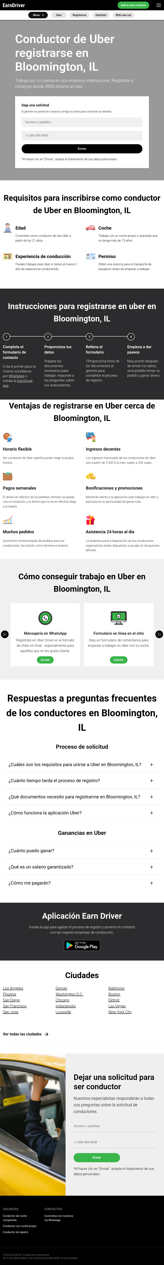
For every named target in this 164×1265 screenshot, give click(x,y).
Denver (61, 988)
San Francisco (15, 1006)
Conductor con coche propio (20, 1226)
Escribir (45, 659)
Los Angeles (13, 988)
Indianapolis (66, 1006)
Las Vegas (117, 1006)
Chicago (62, 1000)
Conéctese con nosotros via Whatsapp (58, 1218)
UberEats (101, 15)
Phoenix (9, 994)
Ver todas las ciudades (22, 1034)
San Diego (11, 1000)
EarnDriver (14, 5)
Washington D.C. (69, 994)
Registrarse (79, 15)
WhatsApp (16, 376)
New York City (120, 1012)
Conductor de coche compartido (15, 1218)
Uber (59, 15)
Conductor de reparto (15, 1232)
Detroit (114, 1000)
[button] (159, 634)
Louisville (63, 1012)
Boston (114, 994)
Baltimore (116, 988)
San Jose (10, 1012)
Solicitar (119, 659)
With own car (123, 15)
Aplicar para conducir (133, 5)
